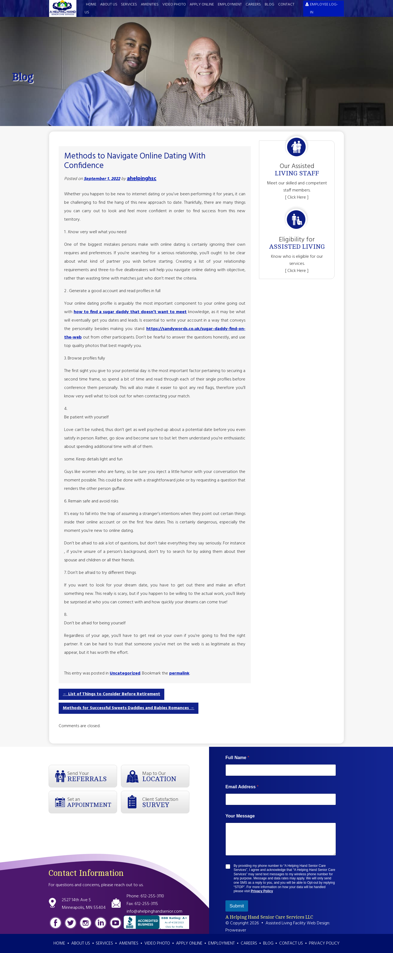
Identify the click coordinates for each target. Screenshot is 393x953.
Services (129, 4)
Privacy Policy (262, 891)
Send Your (92, 776)
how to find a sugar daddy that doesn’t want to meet (130, 312)
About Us (108, 4)
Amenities (150, 4)
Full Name (237, 757)
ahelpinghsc (141, 178)
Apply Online (202, 4)
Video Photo (174, 4)
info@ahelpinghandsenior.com (154, 911)
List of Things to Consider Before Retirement (111, 694)
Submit (237, 906)
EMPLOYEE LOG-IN (324, 8)
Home (91, 4)
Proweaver (235, 930)
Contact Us (291, 943)
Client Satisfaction (165, 802)
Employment (230, 4)
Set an (92, 802)
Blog (269, 4)
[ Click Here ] (296, 197)
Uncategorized (125, 673)
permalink (179, 673)
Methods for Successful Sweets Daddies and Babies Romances (128, 708)
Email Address (241, 786)
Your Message (240, 816)
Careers (253, 4)
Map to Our (165, 776)
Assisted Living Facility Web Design (297, 923)
